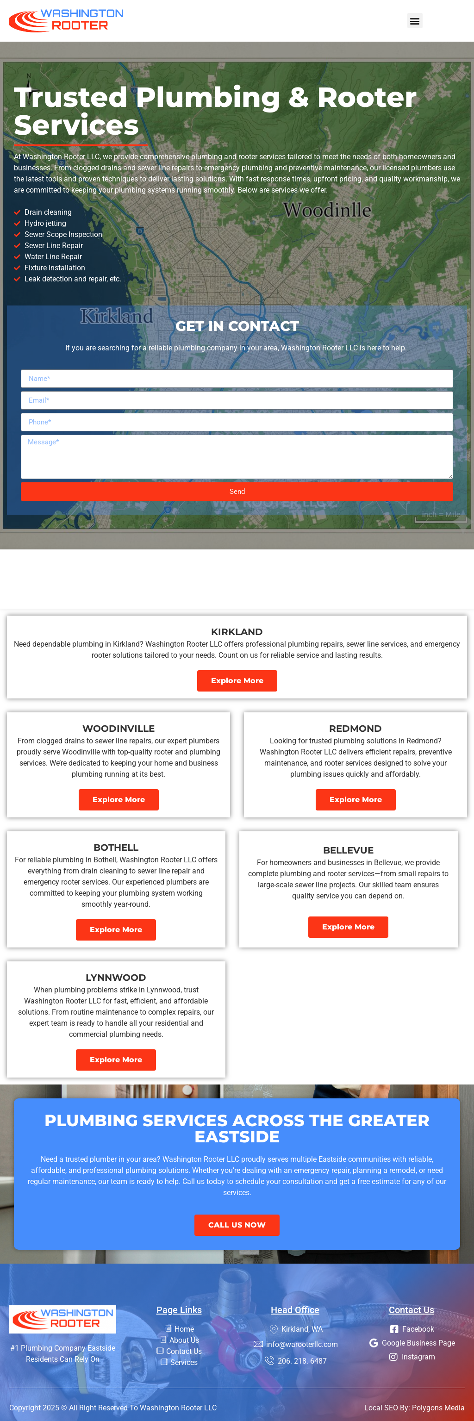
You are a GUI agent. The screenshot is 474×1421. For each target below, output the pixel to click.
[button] (415, 20)
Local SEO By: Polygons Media (414, 1407)
